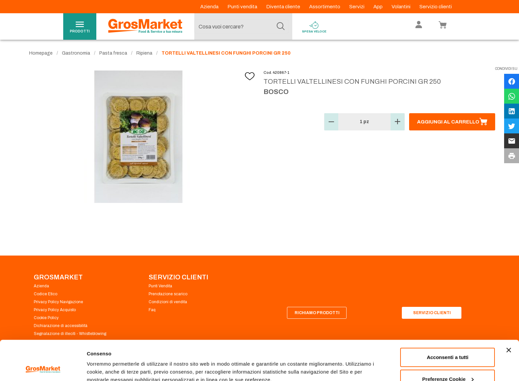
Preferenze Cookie (109, 360)
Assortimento (325, 6)
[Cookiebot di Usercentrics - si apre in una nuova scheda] (43, 368)
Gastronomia (76, 53)
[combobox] (242, 26)
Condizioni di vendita (168, 302)
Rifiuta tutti (448, 363)
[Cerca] (281, 26)
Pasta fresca (113, 53)
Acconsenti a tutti (447, 320)
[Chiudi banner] (508, 312)
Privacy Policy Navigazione (58, 302)
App (378, 6)
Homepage (41, 53)
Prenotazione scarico (168, 294)
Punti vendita (242, 6)
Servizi (357, 6)
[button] (331, 121)
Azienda (209, 6)
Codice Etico (45, 294)
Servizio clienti (435, 6)
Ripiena (144, 53)
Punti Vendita (160, 286)
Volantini (401, 6)
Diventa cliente (283, 6)
